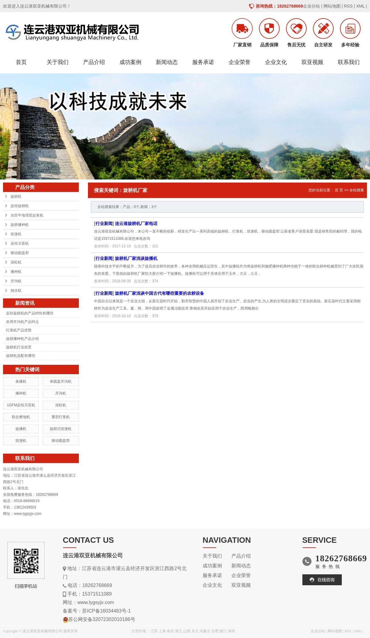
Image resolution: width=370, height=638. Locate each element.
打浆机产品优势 (19, 330)
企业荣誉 (240, 62)
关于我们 (58, 62)
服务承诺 (203, 62)
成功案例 (130, 62)
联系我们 (349, 62)
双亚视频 (312, 62)
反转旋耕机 (20, 206)
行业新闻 (104, 223)
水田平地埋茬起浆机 (27, 215)
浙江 (178, 631)
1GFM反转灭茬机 (21, 405)
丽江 (223, 631)
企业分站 (311, 6)
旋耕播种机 (20, 225)
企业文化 (276, 62)
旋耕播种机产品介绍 (22, 339)
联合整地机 (21, 417)
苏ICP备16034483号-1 (106, 610)
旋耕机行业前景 (19, 347)
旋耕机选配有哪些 (20, 356)
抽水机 (16, 290)
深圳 (231, 631)
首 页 (339, 190)
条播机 (20, 381)
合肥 (215, 631)
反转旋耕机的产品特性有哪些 (29, 313)
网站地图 (332, 6)
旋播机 (20, 429)
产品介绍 (94, 62)
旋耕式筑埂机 (61, 429)
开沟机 (16, 281)
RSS (348, 6)
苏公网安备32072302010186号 (101, 619)
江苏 (154, 631)
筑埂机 (16, 234)
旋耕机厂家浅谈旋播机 (136, 258)
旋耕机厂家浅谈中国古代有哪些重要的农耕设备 (159, 293)
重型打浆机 (61, 417)
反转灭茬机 (20, 243)
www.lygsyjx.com (95, 602)
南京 (170, 631)
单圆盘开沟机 (61, 381)
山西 (186, 631)
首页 (21, 62)
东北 (195, 631)
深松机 (16, 262)
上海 (162, 631)
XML (360, 6)
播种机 (16, 272)
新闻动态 (167, 62)
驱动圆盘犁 (20, 253)
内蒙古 (205, 631)
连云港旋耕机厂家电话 (136, 223)
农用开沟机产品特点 (22, 322)
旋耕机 (16, 196)
